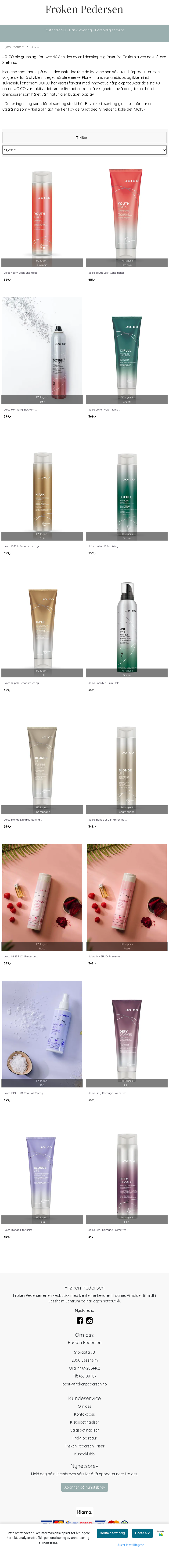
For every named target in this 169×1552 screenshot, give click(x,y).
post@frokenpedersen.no (84, 1384)
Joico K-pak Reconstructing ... (22, 683)
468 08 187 (87, 1376)
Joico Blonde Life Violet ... (19, 1230)
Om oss (84, 1406)
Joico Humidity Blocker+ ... (20, 409)
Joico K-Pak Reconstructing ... (22, 546)
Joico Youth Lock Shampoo (20, 272)
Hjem (7, 47)
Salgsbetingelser (84, 1430)
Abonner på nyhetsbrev (84, 1487)
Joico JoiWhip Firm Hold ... (105, 683)
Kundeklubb (84, 1454)
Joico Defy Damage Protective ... (108, 1093)
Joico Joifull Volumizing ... (104, 409)
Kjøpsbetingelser (84, 1422)
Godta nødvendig (112, 1533)
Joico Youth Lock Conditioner (106, 272)
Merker (18, 47)
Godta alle (142, 1533)
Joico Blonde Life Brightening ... (23, 819)
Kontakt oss (84, 1414)
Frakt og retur (84, 1438)
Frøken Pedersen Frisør (84, 1446)
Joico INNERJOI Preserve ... (21, 956)
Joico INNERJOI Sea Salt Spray (23, 1093)
